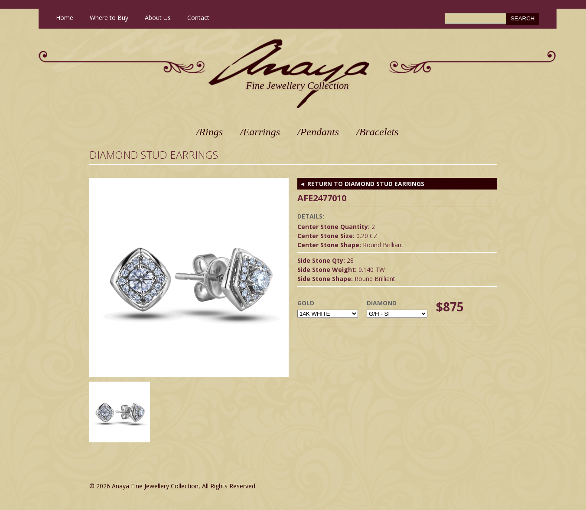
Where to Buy (109, 17)
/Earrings (260, 131)
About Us (158, 17)
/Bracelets (377, 131)
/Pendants (318, 131)
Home (64, 17)
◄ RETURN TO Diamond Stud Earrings (362, 184)
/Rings (209, 131)
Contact (198, 17)
